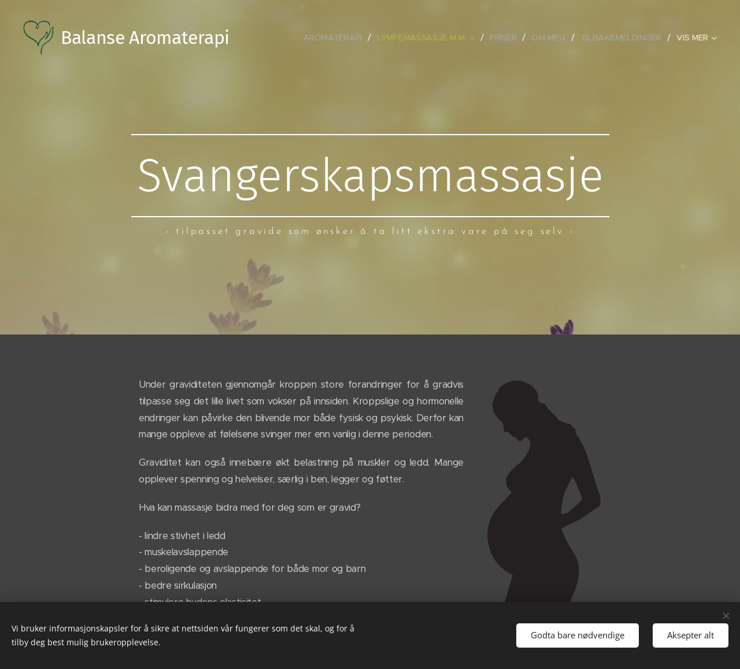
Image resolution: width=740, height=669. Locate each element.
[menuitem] (341, 37)
